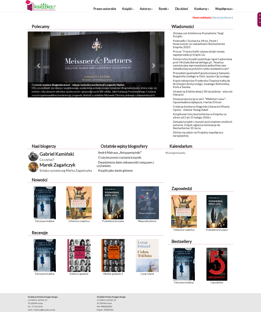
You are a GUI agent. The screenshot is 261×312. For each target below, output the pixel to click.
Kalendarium (180, 146)
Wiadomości (182, 26)
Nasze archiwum (222, 17)
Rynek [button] (164, 9)
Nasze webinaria (202, 17)
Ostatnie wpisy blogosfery (124, 146)
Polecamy (40, 26)
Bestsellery (181, 241)
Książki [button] (128, 9)
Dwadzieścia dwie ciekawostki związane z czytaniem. (125, 163)
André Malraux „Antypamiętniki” (120, 152)
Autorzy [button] (146, 9)
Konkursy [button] (201, 9)
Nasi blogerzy (44, 146)
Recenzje (40, 232)
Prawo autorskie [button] (104, 9)
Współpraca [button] (224, 9)
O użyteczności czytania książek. (120, 157)
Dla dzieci (181, 9)
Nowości (39, 179)
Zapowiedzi (181, 188)
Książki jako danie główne (115, 170)
